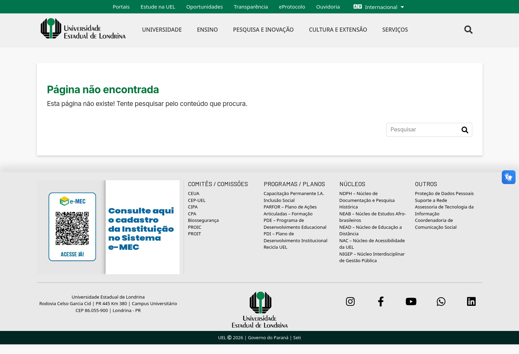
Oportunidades (204, 6)
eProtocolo (292, 6)
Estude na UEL (158, 6)
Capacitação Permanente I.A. (294, 193)
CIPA (193, 207)
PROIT (194, 233)
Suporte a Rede (431, 200)
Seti (297, 337)
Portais (121, 6)
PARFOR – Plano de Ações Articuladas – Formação (290, 210)
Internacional (381, 6)
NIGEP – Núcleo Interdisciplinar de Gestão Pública (372, 257)
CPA (192, 214)
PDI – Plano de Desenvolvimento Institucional (295, 237)
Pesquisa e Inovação (263, 29)
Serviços (395, 29)
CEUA (193, 193)
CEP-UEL (197, 200)
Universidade (162, 29)
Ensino (207, 29)
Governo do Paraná (268, 337)
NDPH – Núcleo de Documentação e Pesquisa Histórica (367, 200)
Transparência (251, 6)
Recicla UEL (276, 247)
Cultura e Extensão (338, 29)
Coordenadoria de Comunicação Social (436, 223)
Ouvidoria (328, 6)
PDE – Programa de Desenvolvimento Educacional (295, 223)
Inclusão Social (279, 200)
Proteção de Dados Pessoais (444, 193)
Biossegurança (203, 220)
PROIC (195, 227)
